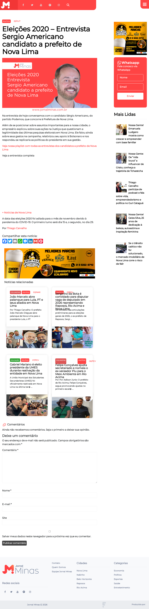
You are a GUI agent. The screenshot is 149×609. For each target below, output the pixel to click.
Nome (6, 490)
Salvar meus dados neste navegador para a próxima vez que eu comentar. (46, 536)
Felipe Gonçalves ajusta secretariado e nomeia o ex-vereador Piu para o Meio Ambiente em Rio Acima (71, 371)
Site (4, 517)
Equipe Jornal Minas (62, 571)
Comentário (10, 450)
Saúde (117, 583)
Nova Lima (82, 570)
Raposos (81, 583)
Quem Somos (59, 567)
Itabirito (81, 575)
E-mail (7, 504)
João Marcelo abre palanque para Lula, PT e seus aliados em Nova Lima (26, 301)
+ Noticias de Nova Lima (16, 212)
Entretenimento (122, 587)
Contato (56, 563)
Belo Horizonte (84, 579)
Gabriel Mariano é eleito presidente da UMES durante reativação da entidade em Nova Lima (26, 369)
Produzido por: (138, 604)
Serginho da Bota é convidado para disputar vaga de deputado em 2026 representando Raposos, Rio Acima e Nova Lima (71, 301)
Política (117, 575)
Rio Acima (82, 587)
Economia (119, 570)
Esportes (118, 579)
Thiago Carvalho (17, 228)
